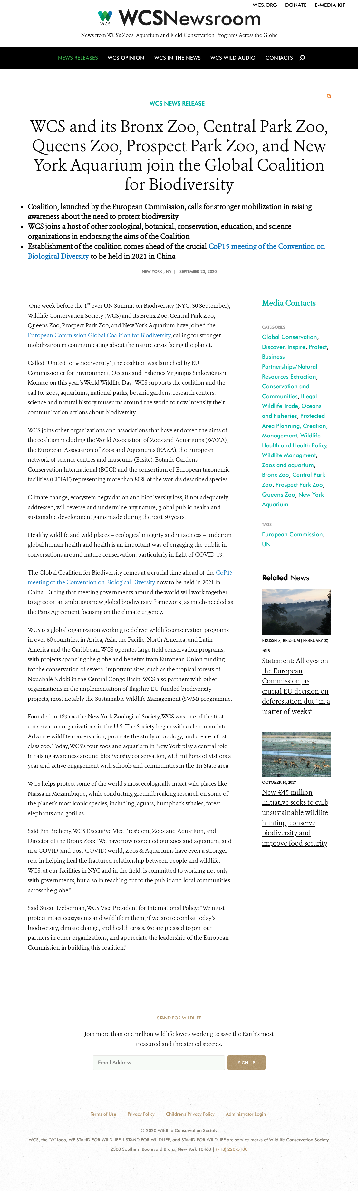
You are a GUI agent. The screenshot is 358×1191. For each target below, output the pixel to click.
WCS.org (265, 5)
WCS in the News (178, 59)
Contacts (278, 59)
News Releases (79, 59)
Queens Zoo (278, 494)
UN (266, 544)
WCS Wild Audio (233, 59)
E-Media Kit (330, 5)
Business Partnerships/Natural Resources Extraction (289, 366)
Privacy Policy (141, 1114)
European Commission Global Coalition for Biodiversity (99, 335)
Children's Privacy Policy (190, 1114)
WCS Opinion (127, 59)
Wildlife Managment (289, 455)
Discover (273, 346)
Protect (318, 346)
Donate (296, 5)
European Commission (292, 534)
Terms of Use (103, 1114)
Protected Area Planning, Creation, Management (295, 425)
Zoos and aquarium (288, 465)
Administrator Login (246, 1114)
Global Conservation (289, 336)
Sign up (246, 1062)
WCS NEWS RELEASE (177, 103)
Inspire (296, 346)
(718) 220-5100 (231, 1149)
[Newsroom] (179, 20)
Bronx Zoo (275, 474)
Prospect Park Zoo (299, 484)
